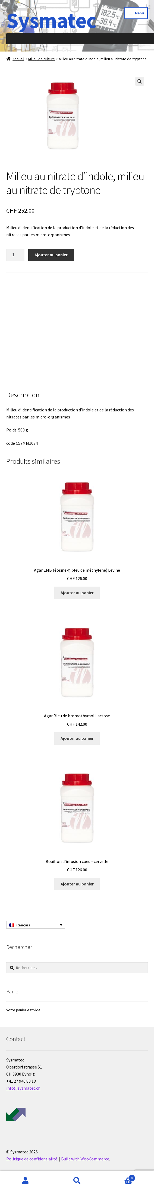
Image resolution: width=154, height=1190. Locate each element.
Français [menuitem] (22, 925)
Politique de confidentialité (31, 1159)
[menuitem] (35, 925)
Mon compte (25, 1181)
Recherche (77, 1181)
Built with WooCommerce (85, 1159)
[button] (139, 81)
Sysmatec (51, 20)
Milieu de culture (41, 58)
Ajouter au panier (51, 254)
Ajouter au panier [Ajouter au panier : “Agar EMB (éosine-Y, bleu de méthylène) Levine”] (77, 592)
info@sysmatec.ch (23, 1088)
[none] (35, 925)
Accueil (18, 58)
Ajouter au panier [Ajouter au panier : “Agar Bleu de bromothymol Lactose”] (77, 738)
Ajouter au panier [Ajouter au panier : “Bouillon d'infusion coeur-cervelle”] (77, 884)
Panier (119, 1177)
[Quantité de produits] (15, 255)
